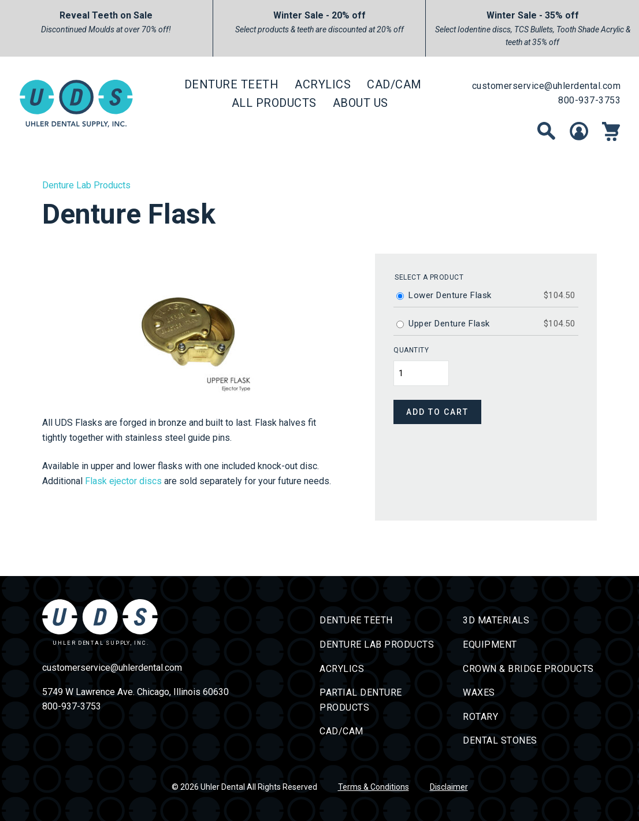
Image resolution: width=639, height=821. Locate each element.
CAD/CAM (394, 84)
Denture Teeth (231, 84)
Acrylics (323, 84)
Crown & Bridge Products (528, 668)
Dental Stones (500, 740)
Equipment (490, 644)
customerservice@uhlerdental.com (546, 85)
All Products (274, 103)
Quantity (411, 350)
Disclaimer (449, 787)
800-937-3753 (589, 100)
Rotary (480, 716)
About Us (360, 103)
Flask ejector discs (123, 480)
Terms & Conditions (373, 787)
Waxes (479, 692)
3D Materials (496, 620)
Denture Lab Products (86, 185)
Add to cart (437, 412)
